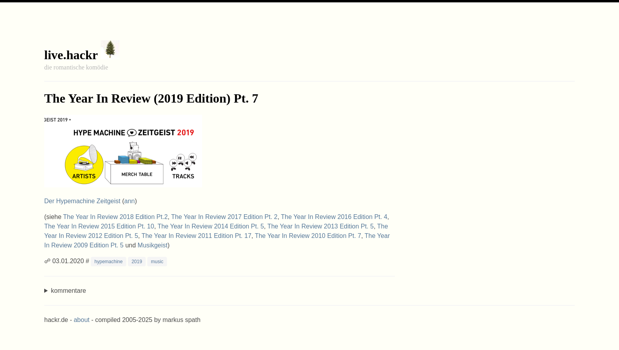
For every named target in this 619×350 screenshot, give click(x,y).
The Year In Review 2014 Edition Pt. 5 (211, 226)
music (157, 261)
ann (129, 201)
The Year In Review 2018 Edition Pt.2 (115, 216)
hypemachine (108, 261)
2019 (136, 261)
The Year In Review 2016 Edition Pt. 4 (334, 216)
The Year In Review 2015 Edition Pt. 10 (99, 226)
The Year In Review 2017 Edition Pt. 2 (224, 216)
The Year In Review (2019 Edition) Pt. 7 (151, 98)
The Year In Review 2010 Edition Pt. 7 (308, 235)
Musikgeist (153, 245)
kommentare (68, 290)
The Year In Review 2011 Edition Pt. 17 (196, 235)
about (82, 319)
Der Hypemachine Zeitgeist (82, 201)
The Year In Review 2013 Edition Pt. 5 (320, 226)
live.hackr (71, 55)
